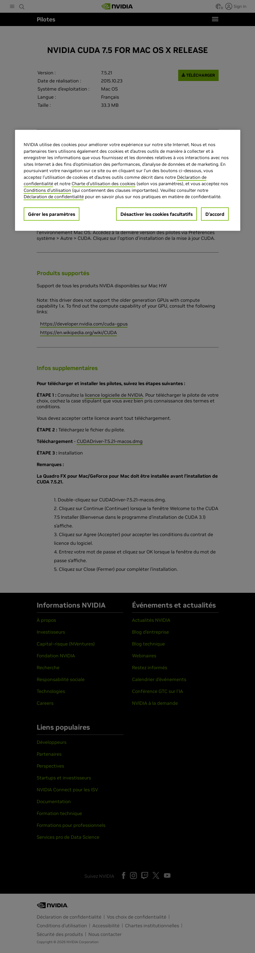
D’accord (214, 214)
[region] (127, 180)
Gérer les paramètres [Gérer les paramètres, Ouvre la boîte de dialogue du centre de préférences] (51, 214)
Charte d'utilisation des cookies (103, 183)
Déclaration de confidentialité (54, 196)
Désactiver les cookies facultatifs (156, 214)
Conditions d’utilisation (47, 190)
